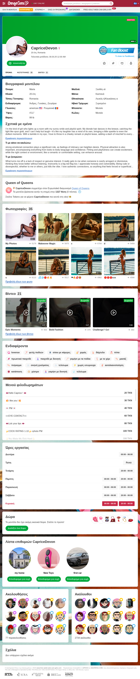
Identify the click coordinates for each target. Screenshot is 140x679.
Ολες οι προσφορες (57, 9)
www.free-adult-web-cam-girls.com (49, 668)
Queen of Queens (80, 188)
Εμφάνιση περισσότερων (19, 138)
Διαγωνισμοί (74, 10)
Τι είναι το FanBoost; (124, 56)
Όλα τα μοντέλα (10, 10)
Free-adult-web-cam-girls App (98, 9)
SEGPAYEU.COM (97, 668)
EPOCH (85, 668)
